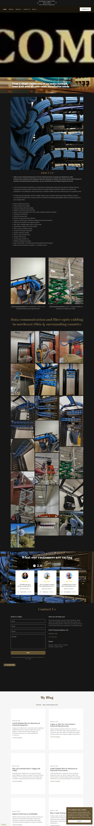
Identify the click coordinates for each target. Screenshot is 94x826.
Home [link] (5, 9)
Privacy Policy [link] (36, 657)
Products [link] (18, 9)
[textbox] (28, 621)
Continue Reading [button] (17, 733)
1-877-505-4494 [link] (53, 637)
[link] (25, 588)
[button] (34, 9)
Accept (79, 821)
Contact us (76, 85)
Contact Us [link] (26, 9)
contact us (85, 9)
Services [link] (11, 9)
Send (28, 652)
